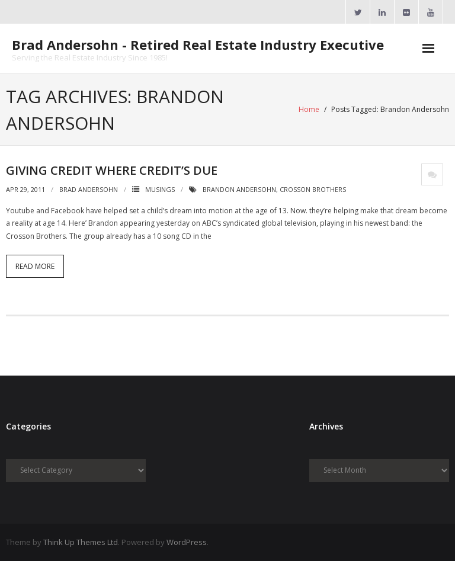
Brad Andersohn (88, 189)
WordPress (186, 542)
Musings (160, 189)
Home (309, 109)
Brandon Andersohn (239, 189)
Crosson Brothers (313, 189)
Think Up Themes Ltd (80, 542)
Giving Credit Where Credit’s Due (111, 170)
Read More (35, 266)
